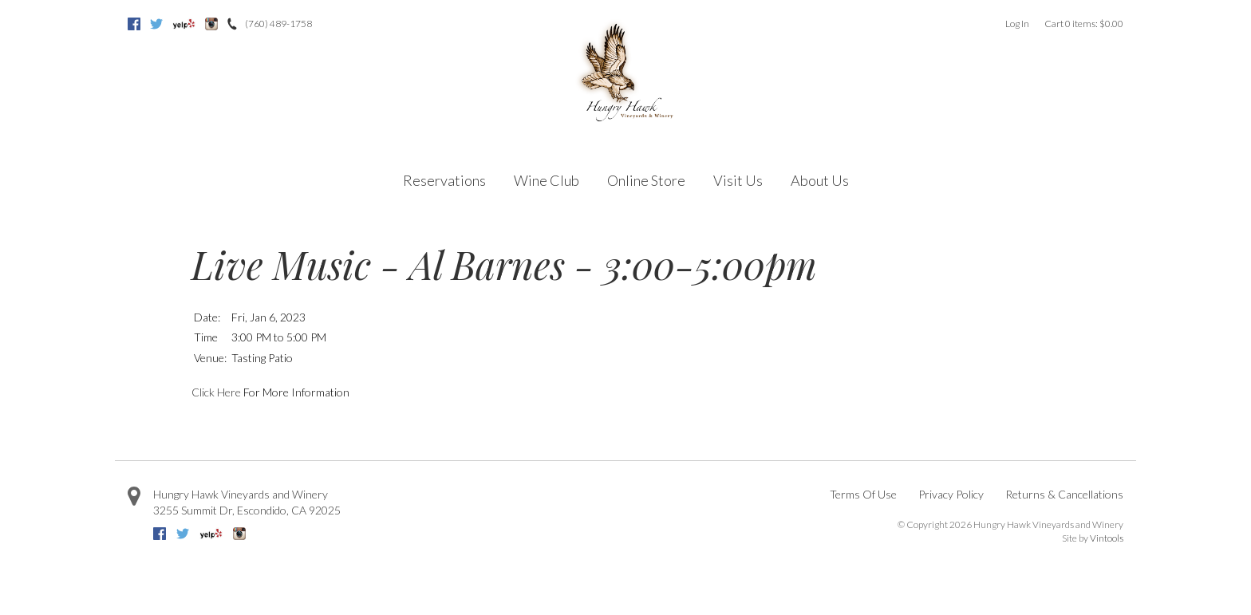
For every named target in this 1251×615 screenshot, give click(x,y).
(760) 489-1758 (278, 24)
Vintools (1106, 538)
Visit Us (738, 180)
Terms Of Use (863, 494)
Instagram (211, 24)
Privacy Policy (951, 494)
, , (247, 510)
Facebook (134, 24)
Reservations (444, 180)
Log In (1017, 24)
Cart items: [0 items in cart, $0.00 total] (1083, 24)
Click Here (216, 392)
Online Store (646, 180)
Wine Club (546, 180)
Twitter (156, 24)
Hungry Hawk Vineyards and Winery (240, 494)
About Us (820, 180)
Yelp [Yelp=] (183, 24)
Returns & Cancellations (1064, 494)
